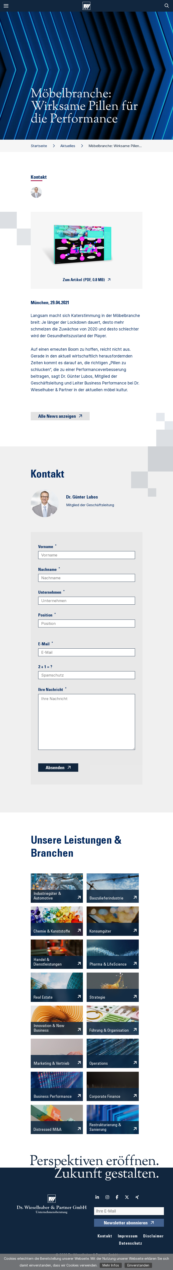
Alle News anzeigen (57, 416)
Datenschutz (130, 1244)
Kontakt (105, 1237)
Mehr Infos (110, 1265)
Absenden (55, 768)
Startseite (39, 146)
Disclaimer (153, 1237)
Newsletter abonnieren (126, 1223)
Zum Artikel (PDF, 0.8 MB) (84, 280)
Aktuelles (67, 146)
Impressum (128, 1237)
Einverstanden (138, 1265)
